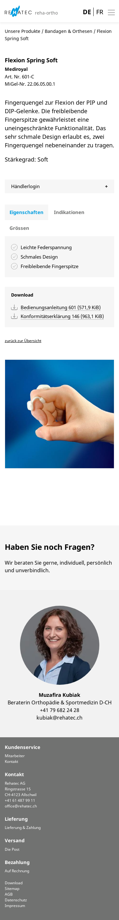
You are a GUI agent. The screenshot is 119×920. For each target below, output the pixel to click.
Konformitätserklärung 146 (62, 316)
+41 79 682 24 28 (59, 710)
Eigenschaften (26, 212)
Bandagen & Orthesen (68, 31)
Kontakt (11, 761)
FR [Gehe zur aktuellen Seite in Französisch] (99, 12)
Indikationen (69, 212)
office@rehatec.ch (21, 806)
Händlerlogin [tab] (25, 186)
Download (14, 883)
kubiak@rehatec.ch (59, 717)
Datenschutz (16, 900)
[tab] (26, 212)
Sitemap (12, 888)
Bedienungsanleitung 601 (61, 307)
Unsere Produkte (22, 31)
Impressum (15, 905)
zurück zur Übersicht (23, 340)
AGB (9, 894)
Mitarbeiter (15, 755)
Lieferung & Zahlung (23, 827)
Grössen (19, 228)
